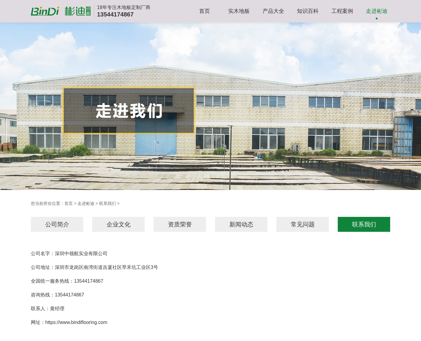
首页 (204, 11)
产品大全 (273, 11)
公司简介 (57, 224)
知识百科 (308, 11)
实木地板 (239, 11)
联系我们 (107, 203)
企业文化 (119, 224)
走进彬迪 (376, 11)
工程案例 (342, 11)
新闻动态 (241, 224)
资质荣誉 (180, 224)
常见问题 (303, 224)
